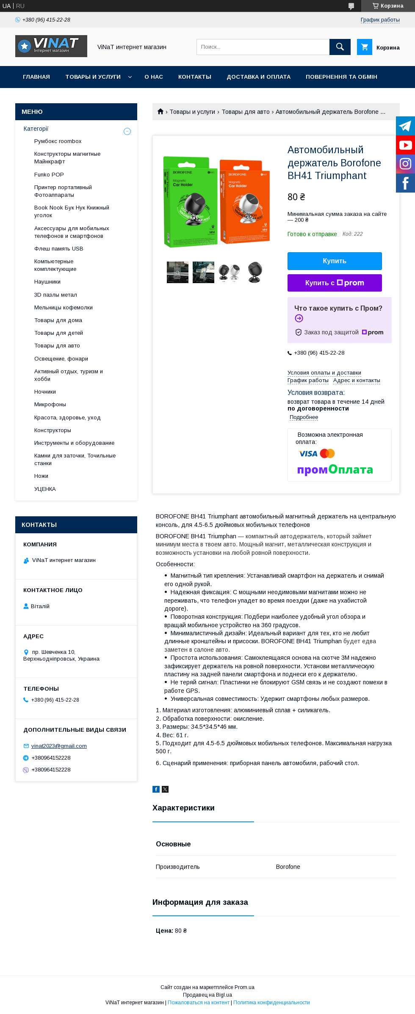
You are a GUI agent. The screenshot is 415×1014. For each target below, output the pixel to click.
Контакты (194, 77)
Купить (335, 261)
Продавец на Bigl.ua (207, 995)
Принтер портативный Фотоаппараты (63, 191)
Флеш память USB (58, 248)
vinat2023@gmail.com (59, 746)
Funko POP (49, 174)
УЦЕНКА (45, 489)
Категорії (36, 128)
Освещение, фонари (61, 358)
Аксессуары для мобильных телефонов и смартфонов (71, 232)
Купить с (334, 283)
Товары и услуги (93, 77)
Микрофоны (50, 404)
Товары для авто (245, 111)
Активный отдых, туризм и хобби (68, 375)
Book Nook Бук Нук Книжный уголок (71, 211)
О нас (153, 77)
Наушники (47, 281)
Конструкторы (52, 430)
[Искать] (340, 47)
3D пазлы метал (55, 295)
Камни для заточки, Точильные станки (75, 459)
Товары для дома (58, 320)
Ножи (41, 476)
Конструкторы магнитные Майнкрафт (67, 158)
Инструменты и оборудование (74, 443)
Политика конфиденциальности (271, 1003)
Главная (36, 77)
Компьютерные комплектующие (55, 265)
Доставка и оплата (258, 77)
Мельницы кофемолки (63, 307)
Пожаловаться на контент (199, 1003)
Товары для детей (58, 333)
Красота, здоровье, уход (67, 417)
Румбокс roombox (58, 141)
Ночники (45, 392)
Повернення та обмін (341, 77)
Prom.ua (245, 987)
